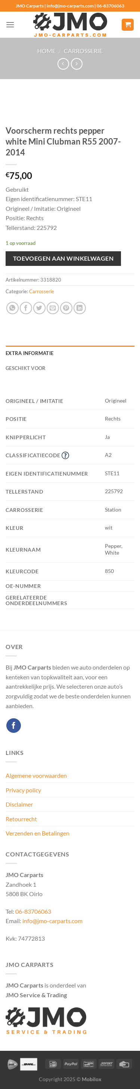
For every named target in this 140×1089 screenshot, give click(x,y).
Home (46, 50)
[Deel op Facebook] (26, 308)
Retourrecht (21, 818)
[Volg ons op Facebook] (13, 725)
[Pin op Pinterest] (66, 308)
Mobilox (92, 1079)
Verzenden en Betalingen (37, 833)
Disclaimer (19, 804)
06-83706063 (33, 911)
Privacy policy (23, 790)
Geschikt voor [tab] (26, 368)
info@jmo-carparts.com (52, 920)
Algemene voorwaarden (36, 775)
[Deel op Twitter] (39, 308)
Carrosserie (83, 50)
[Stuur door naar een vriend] (53, 308)
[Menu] (10, 24)
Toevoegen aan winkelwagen (63, 258)
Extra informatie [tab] (29, 353)
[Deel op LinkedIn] (80, 308)
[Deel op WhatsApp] (12, 308)
